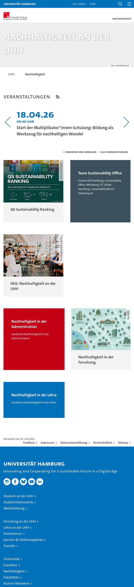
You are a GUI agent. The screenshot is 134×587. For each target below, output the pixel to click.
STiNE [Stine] (93, 4)
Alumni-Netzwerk (16, 583)
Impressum (47, 442)
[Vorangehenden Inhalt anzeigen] (8, 122)
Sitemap (123, 442)
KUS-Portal (79, 4)
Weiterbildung (13, 508)
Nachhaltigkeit (14, 571)
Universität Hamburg (19, 4)
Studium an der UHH (18, 496)
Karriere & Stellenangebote (23, 540)
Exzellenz (10, 565)
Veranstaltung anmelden (80, 152)
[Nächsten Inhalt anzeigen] (126, 122)
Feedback (29, 442)
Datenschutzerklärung (73, 442)
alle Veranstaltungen (114, 152)
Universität (11, 559)
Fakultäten (11, 577)
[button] (120, 4)
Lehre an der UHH (16, 527)
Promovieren (12, 533)
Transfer (9, 546)
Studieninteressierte (18, 502)
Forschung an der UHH (19, 521)
